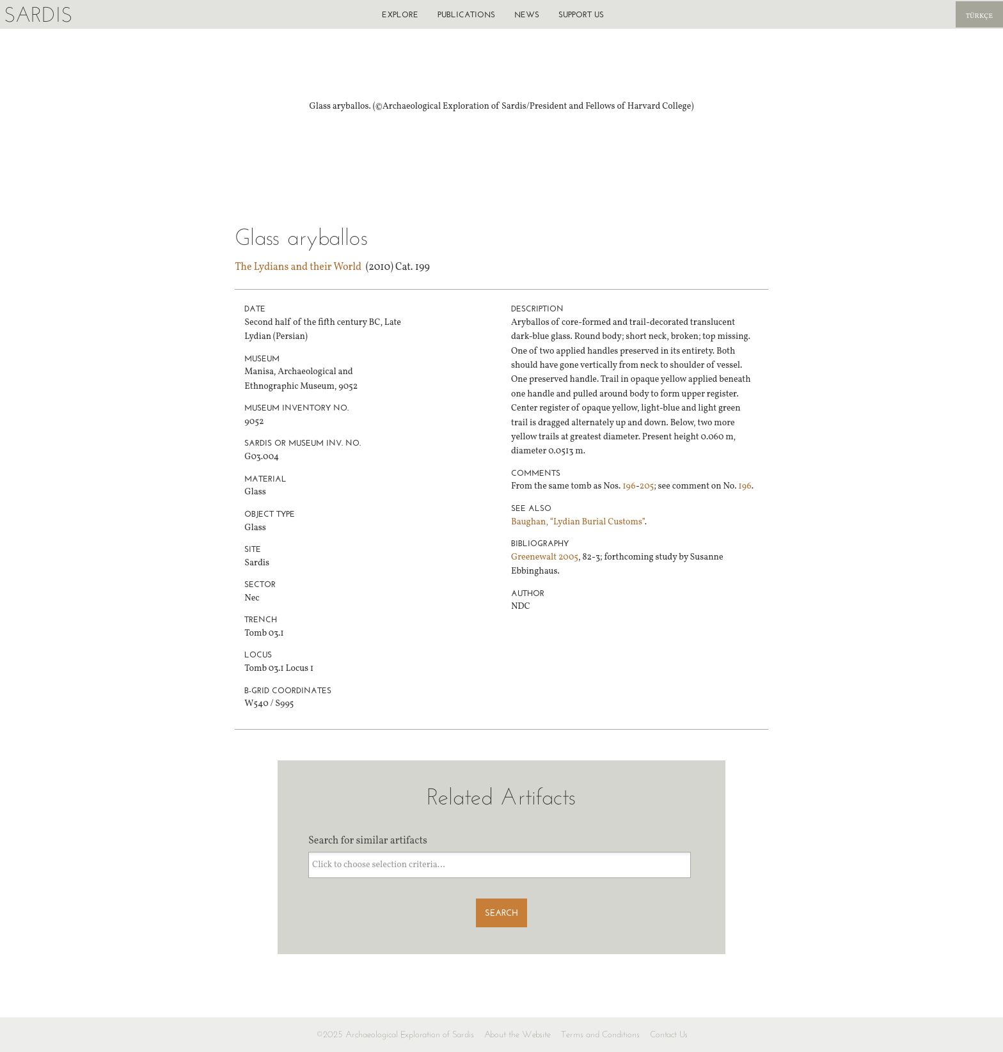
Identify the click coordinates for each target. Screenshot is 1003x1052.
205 (647, 486)
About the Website (517, 1034)
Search (501, 912)
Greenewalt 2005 (544, 557)
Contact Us (669, 1034)
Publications (466, 14)
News (526, 14)
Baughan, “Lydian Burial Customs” (578, 522)
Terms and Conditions (600, 1034)
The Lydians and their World (298, 267)
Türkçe (979, 16)
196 (629, 486)
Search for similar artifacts (367, 841)
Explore (400, 14)
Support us (581, 14)
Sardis (38, 14)
